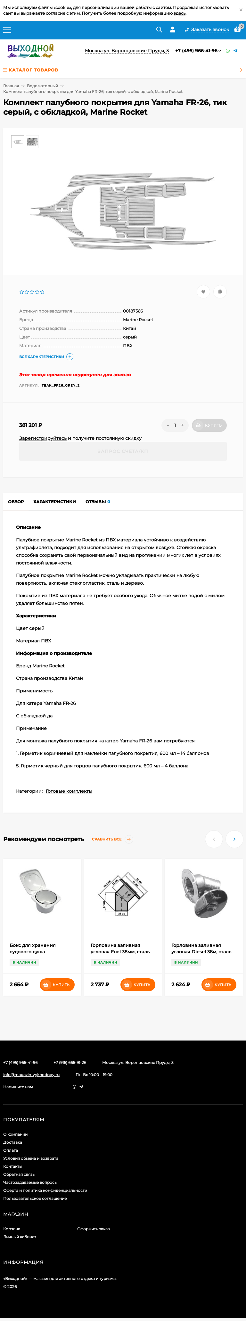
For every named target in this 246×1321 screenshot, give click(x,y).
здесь (179, 13)
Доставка (12, 1142)
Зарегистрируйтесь (43, 438)
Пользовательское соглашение (35, 1198)
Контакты (12, 1166)
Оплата (10, 1150)
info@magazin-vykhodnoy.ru (31, 1074)
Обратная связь (19, 1174)
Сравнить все (112, 839)
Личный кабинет (19, 1236)
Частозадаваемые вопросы (30, 1182)
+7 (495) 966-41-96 (196, 51)
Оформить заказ (93, 1228)
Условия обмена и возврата (30, 1158)
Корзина (11, 1228)
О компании (15, 1134)
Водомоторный (42, 85)
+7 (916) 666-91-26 (69, 1062)
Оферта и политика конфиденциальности (45, 1190)
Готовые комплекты (69, 791)
